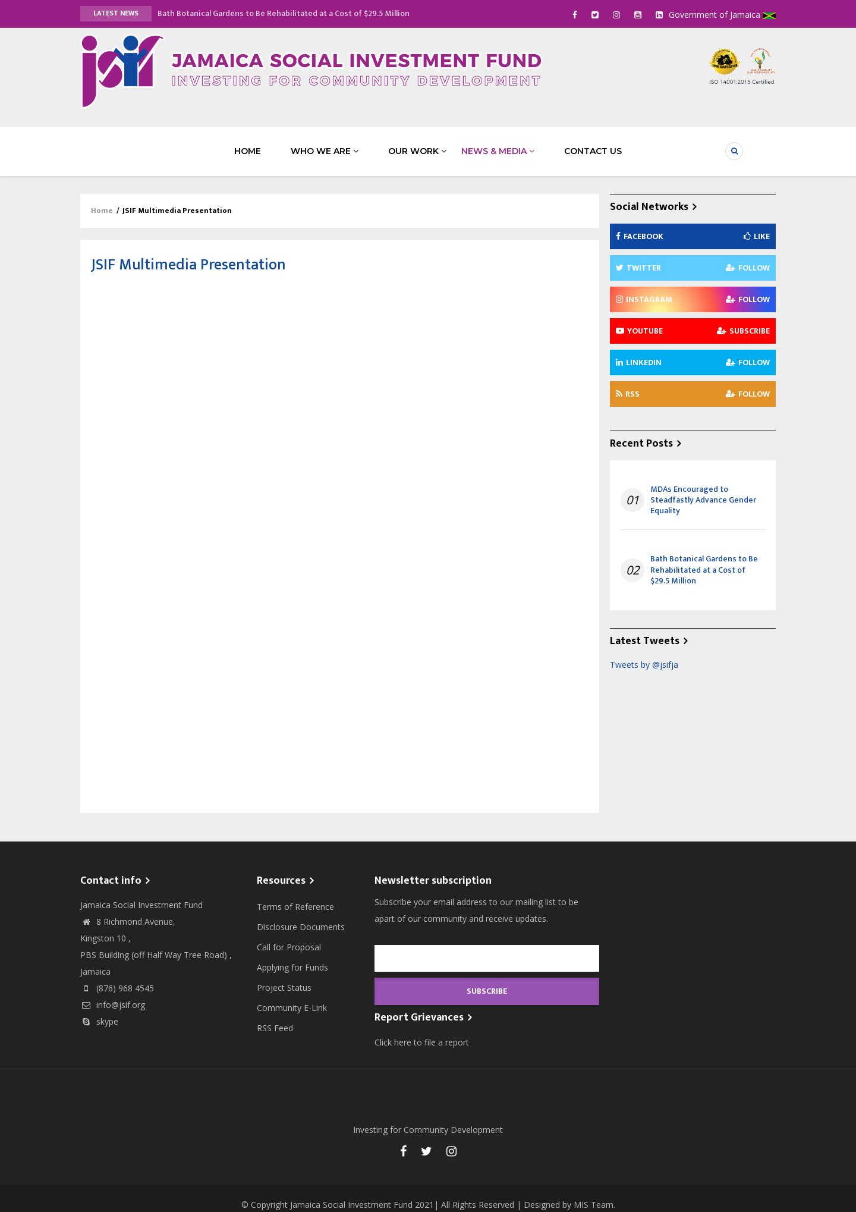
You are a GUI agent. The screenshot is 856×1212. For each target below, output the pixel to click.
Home (262, 144)
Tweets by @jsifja (644, 651)
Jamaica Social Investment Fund (351, 1191)
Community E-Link (292, 994)
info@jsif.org (112, 991)
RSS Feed (275, 1015)
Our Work (402, 144)
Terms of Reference (295, 893)
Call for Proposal (289, 934)
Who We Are (324, 144)
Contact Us (563, 144)
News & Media (483, 144)
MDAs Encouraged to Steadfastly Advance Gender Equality (703, 487)
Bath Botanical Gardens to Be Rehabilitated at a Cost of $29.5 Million (284, 13)
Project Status (284, 974)
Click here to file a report (421, 1029)
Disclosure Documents (301, 913)
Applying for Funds (292, 954)
